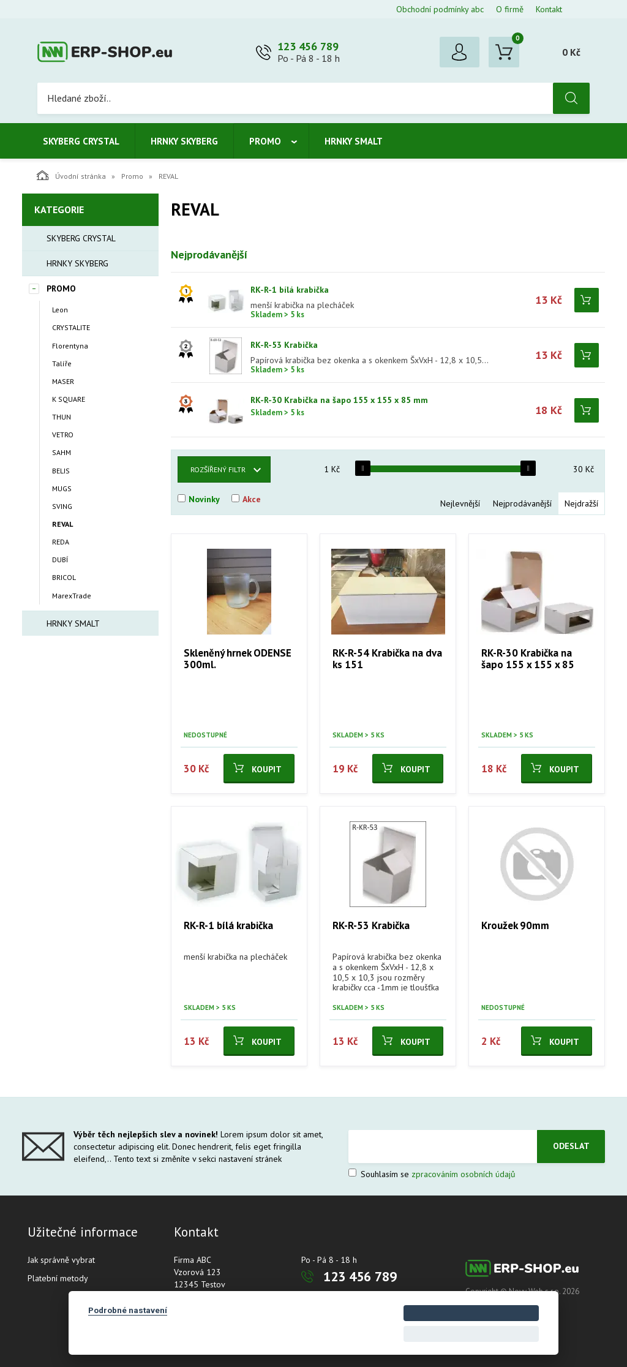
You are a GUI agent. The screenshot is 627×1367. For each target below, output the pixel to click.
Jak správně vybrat (61, 1259)
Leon (60, 309)
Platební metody (58, 1278)
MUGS (62, 488)
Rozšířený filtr (218, 469)
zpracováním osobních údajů (463, 1174)
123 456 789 (308, 46)
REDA (60, 541)
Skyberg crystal (81, 141)
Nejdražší (581, 503)
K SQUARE (68, 399)
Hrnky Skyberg (184, 141)
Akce (251, 499)
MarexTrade (71, 595)
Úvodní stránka (71, 175)
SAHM (61, 452)
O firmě (510, 9)
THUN (61, 416)
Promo (265, 141)
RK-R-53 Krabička (284, 344)
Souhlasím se (432, 1174)
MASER (63, 381)
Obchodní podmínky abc (440, 9)
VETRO (62, 434)
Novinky (204, 499)
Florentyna (70, 345)
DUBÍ (60, 559)
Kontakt (549, 9)
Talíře (62, 363)
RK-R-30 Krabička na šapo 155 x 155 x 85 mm (339, 399)
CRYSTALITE (71, 327)
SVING (62, 506)
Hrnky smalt (354, 141)
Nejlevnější (460, 503)
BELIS (61, 470)
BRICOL (64, 577)
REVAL (62, 524)
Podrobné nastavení (127, 1310)
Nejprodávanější (522, 503)
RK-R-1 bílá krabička (289, 289)
